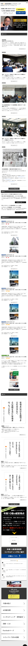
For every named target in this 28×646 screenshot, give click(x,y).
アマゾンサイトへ (21, 176)
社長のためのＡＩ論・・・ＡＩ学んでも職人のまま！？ (12, 495)
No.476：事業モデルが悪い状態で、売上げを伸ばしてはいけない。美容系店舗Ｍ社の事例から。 (16, 576)
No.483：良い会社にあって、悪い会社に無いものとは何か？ (14, 563)
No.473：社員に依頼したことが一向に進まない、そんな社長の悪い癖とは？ (16, 570)
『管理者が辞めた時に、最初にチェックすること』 (13, 427)
